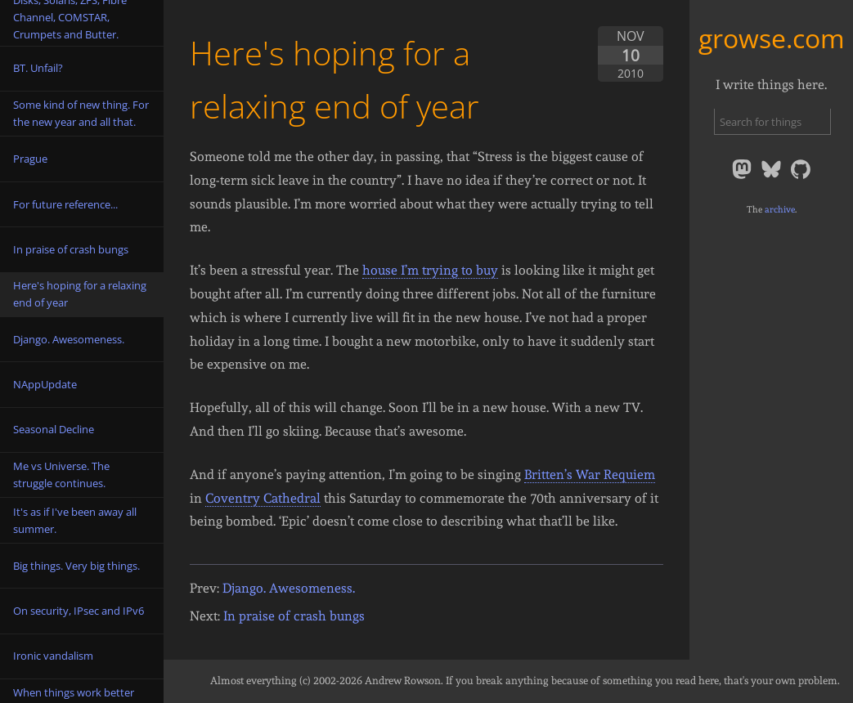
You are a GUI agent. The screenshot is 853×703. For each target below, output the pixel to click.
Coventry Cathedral (263, 498)
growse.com (771, 38)
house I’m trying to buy (430, 270)
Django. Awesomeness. (288, 588)
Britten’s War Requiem (589, 474)
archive (780, 209)
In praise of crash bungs (294, 616)
